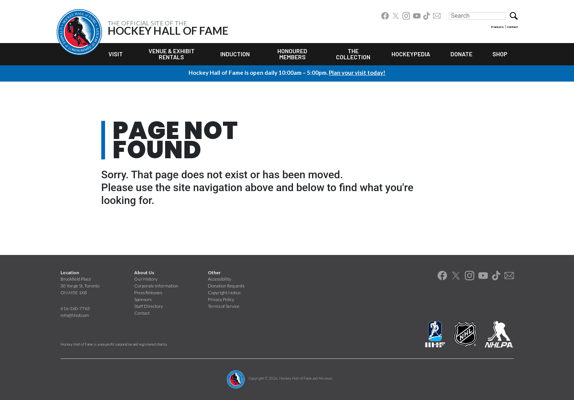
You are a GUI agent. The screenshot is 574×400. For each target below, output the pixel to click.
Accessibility (219, 279)
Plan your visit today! (357, 72)
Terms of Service (224, 306)
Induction (235, 53)
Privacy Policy (221, 299)
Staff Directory (148, 306)
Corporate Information (156, 286)
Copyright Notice (224, 292)
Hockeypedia (410, 53)
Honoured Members (292, 53)
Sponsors (143, 299)
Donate (461, 53)
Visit (115, 53)
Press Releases (148, 292)
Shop (499, 53)
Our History (146, 279)
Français (497, 27)
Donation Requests (226, 286)
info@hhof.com (74, 315)
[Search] (477, 16)
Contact (512, 27)
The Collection (353, 53)
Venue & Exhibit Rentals (172, 53)
